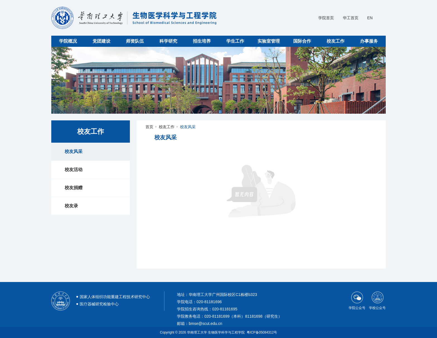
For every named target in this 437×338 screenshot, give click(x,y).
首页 (149, 127)
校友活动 (73, 169)
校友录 (71, 205)
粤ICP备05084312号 (262, 332)
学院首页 (326, 18)
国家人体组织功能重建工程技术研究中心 (115, 297)
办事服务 (369, 41)
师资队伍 (135, 41)
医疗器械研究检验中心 (99, 304)
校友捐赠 (73, 187)
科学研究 (168, 41)
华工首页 (350, 18)
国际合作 (302, 41)
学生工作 (235, 41)
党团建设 (101, 41)
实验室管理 (269, 41)
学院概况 (68, 41)
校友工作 (335, 41)
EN (370, 18)
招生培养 (202, 41)
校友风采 (73, 151)
